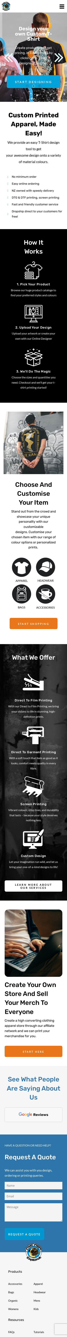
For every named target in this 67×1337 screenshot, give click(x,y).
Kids (36, 1290)
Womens (13, 1290)
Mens (37, 1282)
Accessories (15, 1265)
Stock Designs (16, 1330)
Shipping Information (20, 1322)
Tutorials (39, 1313)
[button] (21, 567)
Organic (13, 1282)
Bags (11, 1274)
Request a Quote (43, 1322)
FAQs (11, 1313)
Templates (40, 1330)
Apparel (38, 1265)
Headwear (40, 1274)
